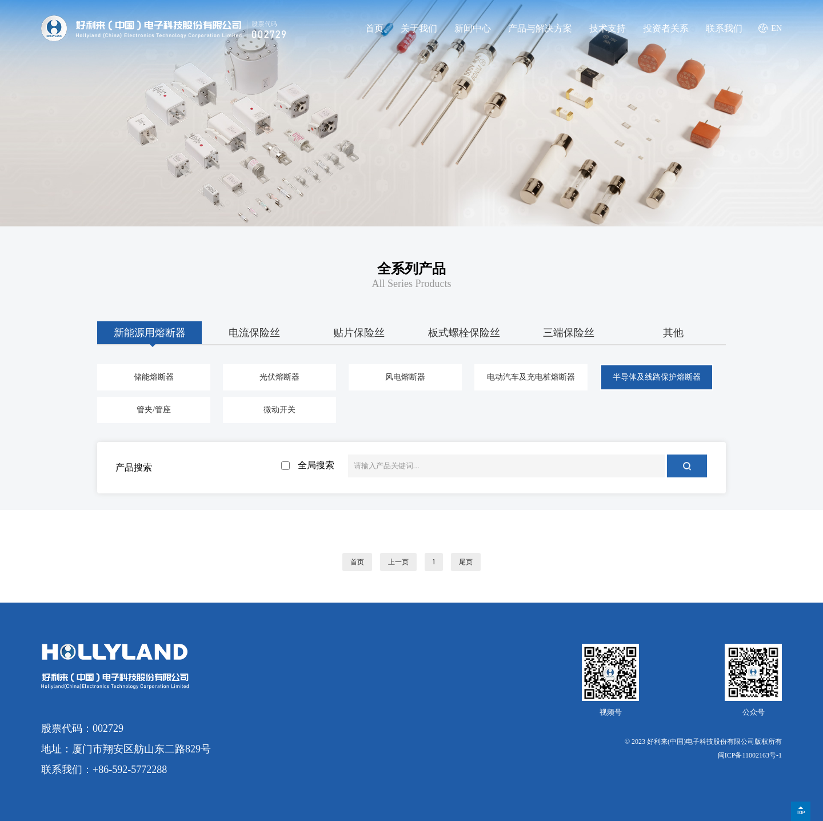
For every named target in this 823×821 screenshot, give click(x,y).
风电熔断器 (405, 377)
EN (776, 28)
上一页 (398, 562)
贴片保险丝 (359, 332)
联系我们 (724, 28)
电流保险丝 (254, 332)
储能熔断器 (154, 377)
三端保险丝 (568, 332)
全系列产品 (411, 268)
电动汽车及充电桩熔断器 (531, 377)
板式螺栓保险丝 (464, 332)
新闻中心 (472, 28)
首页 (374, 28)
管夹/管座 (154, 409)
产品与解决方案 (540, 28)
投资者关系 (666, 28)
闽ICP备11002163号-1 (750, 755)
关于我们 (419, 28)
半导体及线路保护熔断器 (657, 377)
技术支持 (607, 28)
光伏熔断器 (279, 377)
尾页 (466, 562)
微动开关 (279, 409)
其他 (673, 332)
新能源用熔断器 (150, 332)
